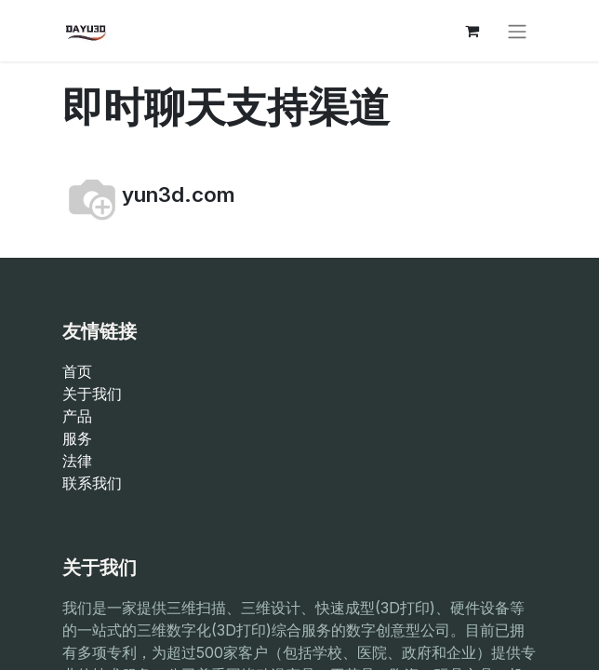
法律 (77, 460)
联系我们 (92, 483)
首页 (77, 371)
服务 (77, 438)
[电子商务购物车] (471, 30)
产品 (77, 416)
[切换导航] (517, 30)
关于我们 (92, 393)
